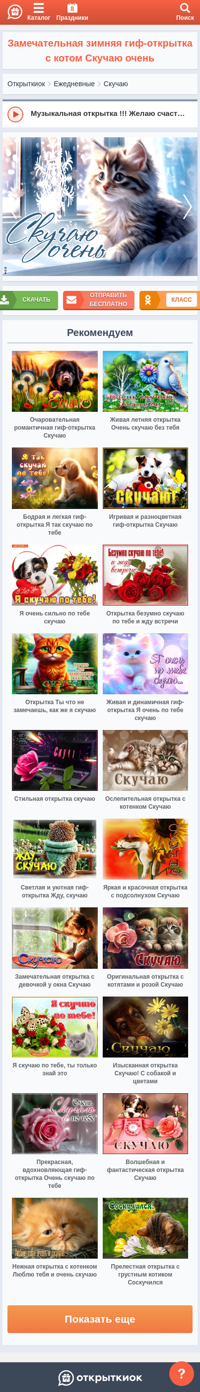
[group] (100, 114)
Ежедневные (74, 84)
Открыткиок (26, 84)
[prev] (12, 207)
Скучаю (116, 84)
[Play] (15, 114)
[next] (187, 207)
